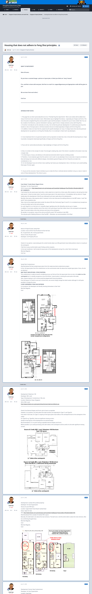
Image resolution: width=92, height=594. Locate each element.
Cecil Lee (9, 50)
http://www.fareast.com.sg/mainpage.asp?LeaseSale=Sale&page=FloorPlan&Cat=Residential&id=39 (57, 188)
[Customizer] (67, 6)
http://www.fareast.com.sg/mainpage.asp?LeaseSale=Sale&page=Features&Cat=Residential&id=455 (49, 513)
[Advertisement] (46, 29)
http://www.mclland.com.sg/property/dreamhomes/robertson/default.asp (40, 404)
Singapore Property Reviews (27, 50)
